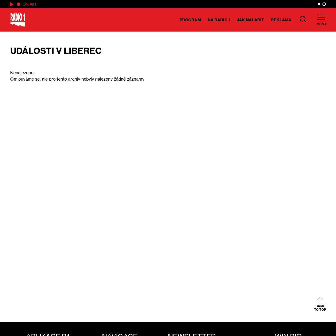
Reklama (281, 19)
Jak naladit (250, 19)
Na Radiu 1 (219, 19)
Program (190, 19)
